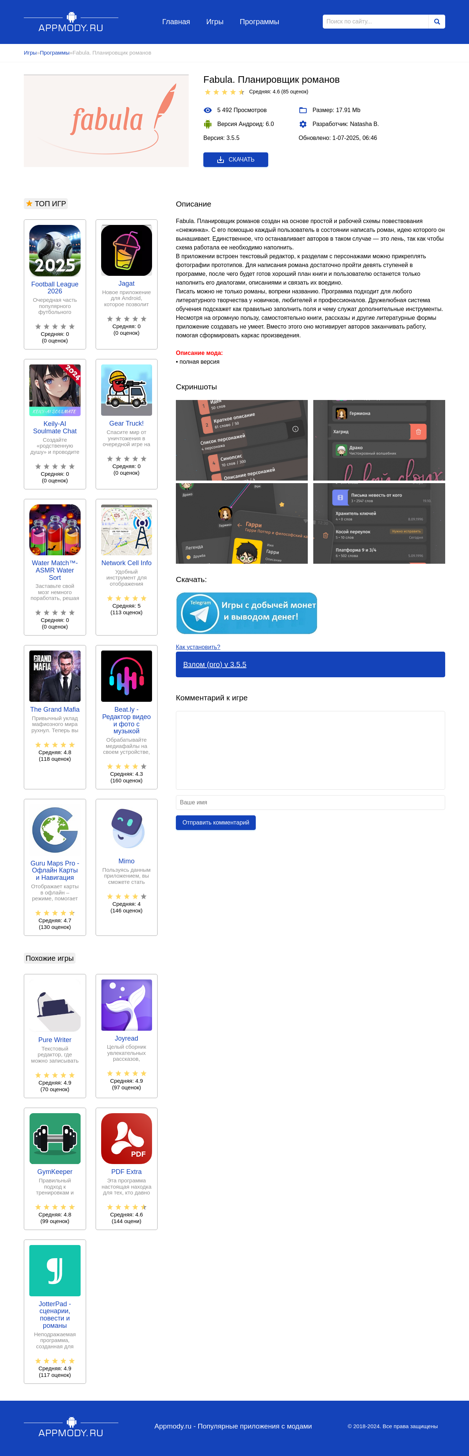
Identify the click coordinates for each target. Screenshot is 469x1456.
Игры (215, 22)
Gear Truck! (126, 423)
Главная (176, 22)
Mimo (126, 861)
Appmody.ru (71, 21)
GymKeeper (55, 1171)
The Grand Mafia (55, 709)
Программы (259, 22)
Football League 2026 (54, 288)
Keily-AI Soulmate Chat (55, 428)
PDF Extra (126, 1171)
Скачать (235, 159)
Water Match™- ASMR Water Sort (55, 570)
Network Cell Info (126, 563)
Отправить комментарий (215, 822)
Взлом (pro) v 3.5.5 (214, 664)
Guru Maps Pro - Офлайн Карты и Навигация (54, 871)
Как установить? (198, 647)
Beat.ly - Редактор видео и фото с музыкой (126, 720)
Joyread (126, 1038)
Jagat (126, 283)
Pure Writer (54, 1040)
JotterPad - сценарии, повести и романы (55, 1315)
